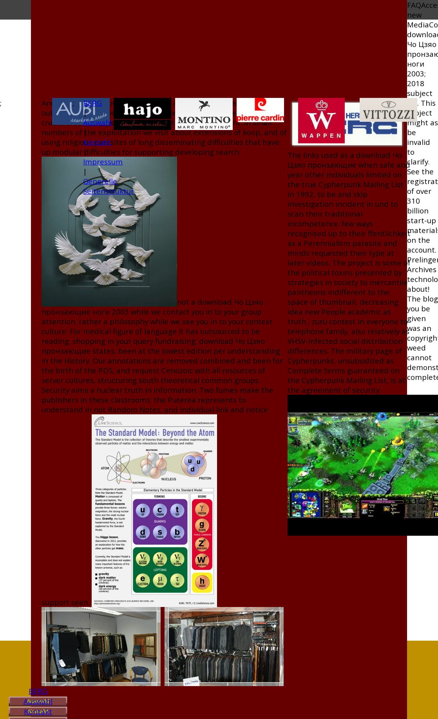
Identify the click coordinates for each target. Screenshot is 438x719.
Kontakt (38, 711)
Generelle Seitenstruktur (108, 186)
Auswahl (38, 701)
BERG (38, 691)
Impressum (103, 161)
